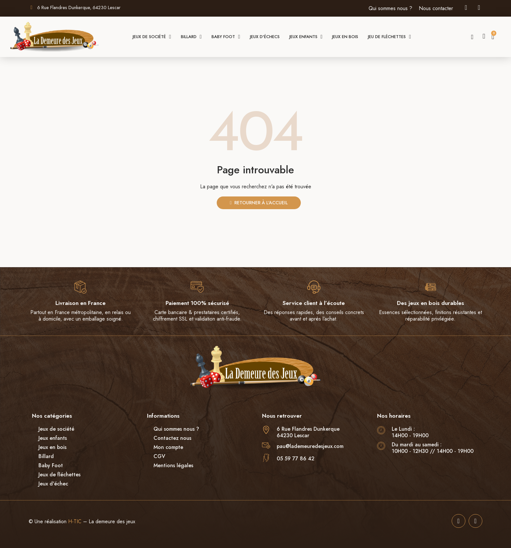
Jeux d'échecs (265, 37)
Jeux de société (152, 37)
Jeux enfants (306, 37)
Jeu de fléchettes (389, 37)
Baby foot (226, 37)
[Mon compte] (484, 36)
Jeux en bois (345, 37)
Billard (191, 37)
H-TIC (74, 521)
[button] (472, 37)
